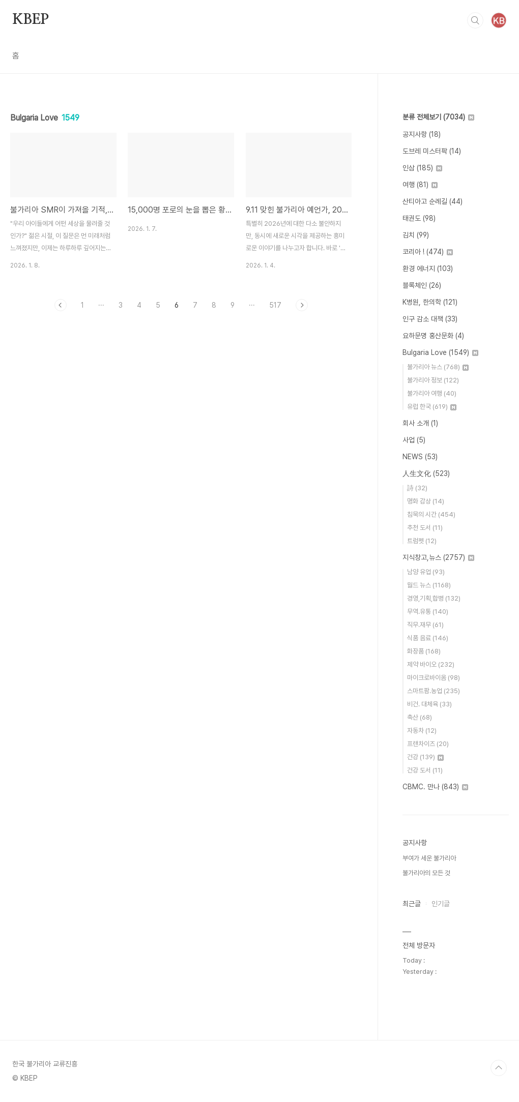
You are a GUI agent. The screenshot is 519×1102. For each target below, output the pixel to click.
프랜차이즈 (428, 744)
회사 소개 (420, 423)
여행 (420, 185)
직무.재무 (425, 625)
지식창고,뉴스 (438, 557)
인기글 (440, 904)
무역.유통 (427, 611)
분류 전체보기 (438, 117)
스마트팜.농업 (433, 691)
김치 (415, 235)
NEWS (420, 457)
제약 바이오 (430, 664)
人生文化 (426, 473)
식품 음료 (427, 638)
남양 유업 (426, 572)
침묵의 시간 (431, 514)
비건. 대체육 (429, 704)
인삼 (422, 168)
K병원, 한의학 (429, 302)
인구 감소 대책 (429, 319)
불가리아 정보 (433, 380)
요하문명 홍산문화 (433, 336)
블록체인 (421, 285)
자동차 (422, 730)
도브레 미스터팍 (431, 151)
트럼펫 (422, 541)
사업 (413, 440)
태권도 (419, 218)
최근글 (411, 904)
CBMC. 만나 (435, 787)
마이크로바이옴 (433, 677)
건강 (425, 757)
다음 (302, 305)
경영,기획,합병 (433, 598)
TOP (499, 1068)
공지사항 (421, 134)
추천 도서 (425, 527)
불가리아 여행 (431, 393)
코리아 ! (427, 252)
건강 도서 (425, 770)
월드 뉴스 (429, 585)
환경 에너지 (427, 268)
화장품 (424, 651)
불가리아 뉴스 (438, 367)
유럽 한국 (431, 406)
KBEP (30, 20)
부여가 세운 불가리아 (429, 858)
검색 (475, 20)
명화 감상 (425, 501)
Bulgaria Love (440, 352)
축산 (419, 717)
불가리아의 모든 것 (426, 873)
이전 (60, 305)
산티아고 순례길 (432, 201)
